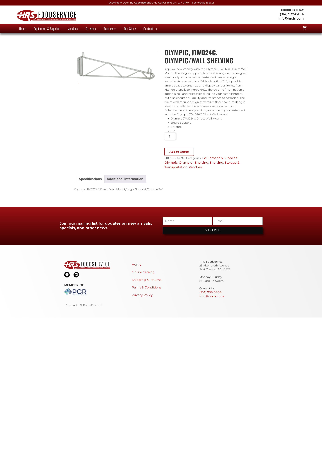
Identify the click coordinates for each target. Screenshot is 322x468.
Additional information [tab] (125, 179)
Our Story (130, 28)
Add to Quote (179, 151)
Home (22, 28)
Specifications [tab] (90, 179)
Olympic (171, 162)
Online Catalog (143, 272)
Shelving (216, 162)
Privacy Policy (142, 295)
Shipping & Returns (146, 280)
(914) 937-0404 (292, 14)
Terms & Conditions (146, 287)
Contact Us (150, 28)
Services (90, 28)
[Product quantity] (170, 136)
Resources (109, 28)
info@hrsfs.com (291, 18)
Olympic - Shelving (193, 162)
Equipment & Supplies (47, 28)
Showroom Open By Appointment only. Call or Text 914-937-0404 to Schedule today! (161, 2)
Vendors (73, 28)
